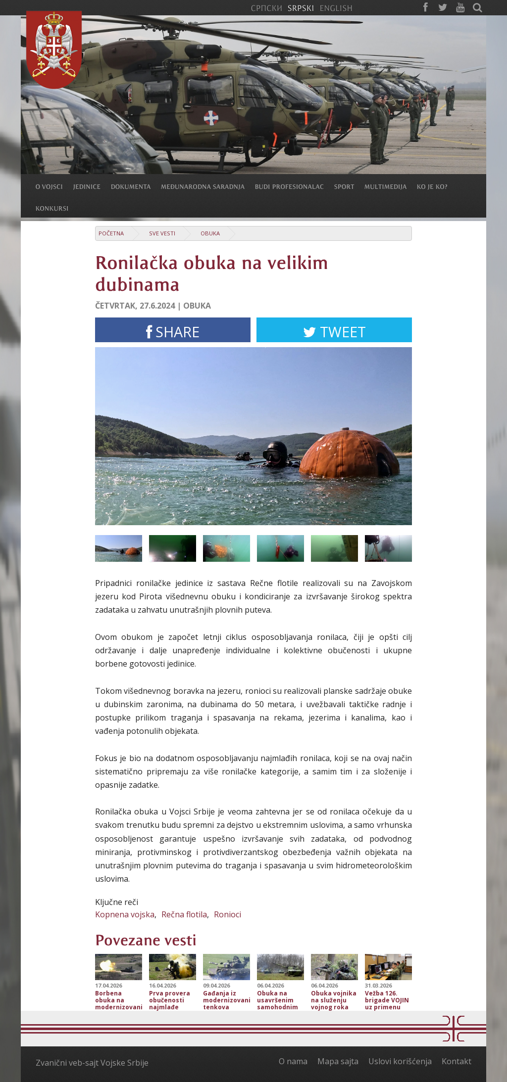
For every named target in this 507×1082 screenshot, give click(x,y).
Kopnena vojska (124, 914)
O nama (293, 1061)
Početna (111, 233)
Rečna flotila (184, 914)
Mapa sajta (337, 1061)
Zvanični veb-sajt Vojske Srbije (92, 1062)
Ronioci (227, 914)
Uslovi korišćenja (400, 1061)
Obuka (210, 233)
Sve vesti (162, 233)
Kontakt (456, 1061)
